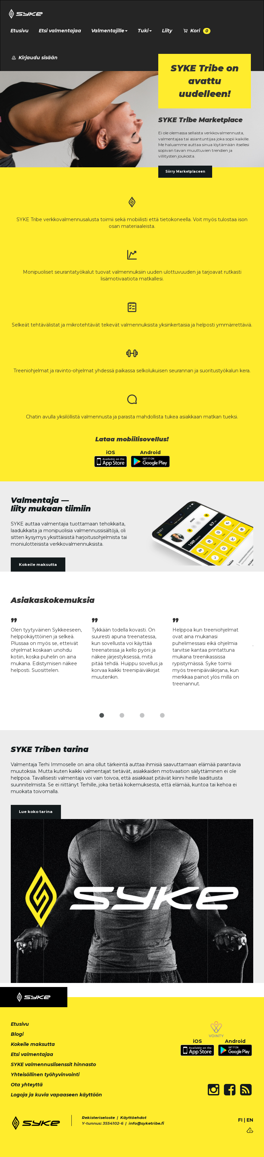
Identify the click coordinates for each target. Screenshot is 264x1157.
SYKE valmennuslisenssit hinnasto (53, 1064)
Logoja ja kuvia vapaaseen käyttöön (56, 1095)
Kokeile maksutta (38, 564)
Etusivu (19, 31)
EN (249, 1120)
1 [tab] (101, 715)
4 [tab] (162, 715)
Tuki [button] (145, 31)
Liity (167, 31)
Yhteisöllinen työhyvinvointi (45, 1074)
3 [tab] (142, 715)
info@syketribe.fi (146, 1123)
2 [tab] (122, 715)
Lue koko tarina (36, 811)
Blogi (17, 1034)
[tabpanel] (51, 644)
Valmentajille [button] (109, 31)
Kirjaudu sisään (34, 58)
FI (240, 1120)
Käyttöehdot (133, 1117)
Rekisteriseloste (98, 1117)
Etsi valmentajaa (60, 31)
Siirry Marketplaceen (185, 171)
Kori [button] (196, 31)
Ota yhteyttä (27, 1085)
